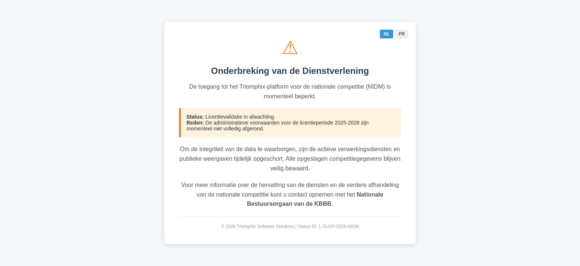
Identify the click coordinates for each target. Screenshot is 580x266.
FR (402, 34)
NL (387, 34)
